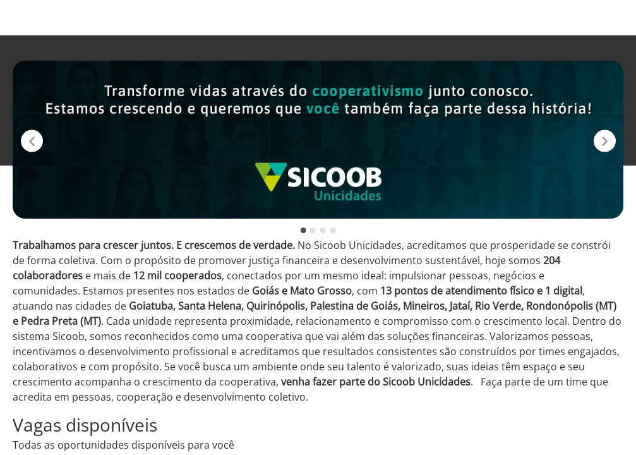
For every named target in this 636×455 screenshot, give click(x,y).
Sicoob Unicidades (397, 18)
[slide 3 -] (323, 230)
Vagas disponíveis (297, 18)
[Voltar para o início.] (33, 18)
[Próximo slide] (605, 141)
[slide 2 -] (313, 230)
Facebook (540, 18)
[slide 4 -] (332, 230)
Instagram (478, 18)
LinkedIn (597, 18)
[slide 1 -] (303, 230)
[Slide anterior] (32, 141)
